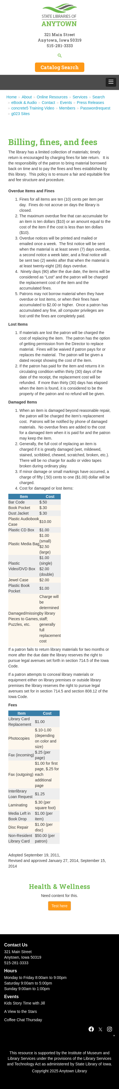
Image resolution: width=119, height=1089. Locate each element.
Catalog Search (59, 67)
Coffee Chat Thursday (23, 1020)
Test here (60, 906)
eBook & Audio (24, 102)
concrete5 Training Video (32, 108)
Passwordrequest (95, 108)
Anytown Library (73, 1071)
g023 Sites (20, 113)
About (27, 97)
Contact (48, 102)
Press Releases (90, 102)
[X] (100, 1029)
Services (80, 97)
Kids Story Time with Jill (24, 1003)
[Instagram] (109, 1029)
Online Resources (52, 97)
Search (98, 97)
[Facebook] (91, 1029)
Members (67, 108)
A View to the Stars (20, 1011)
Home (11, 97)
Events (66, 102)
